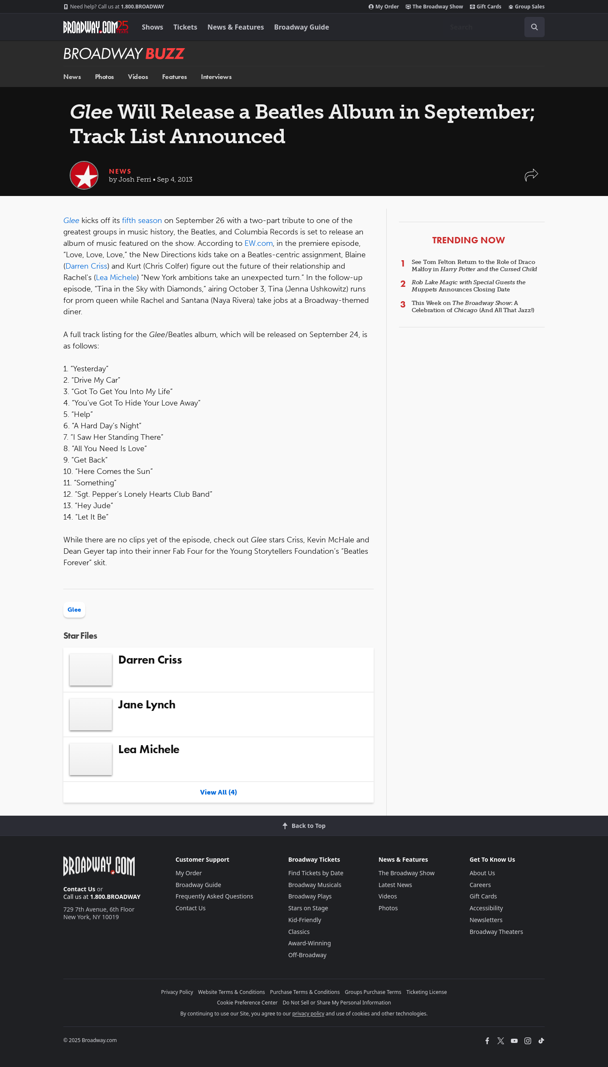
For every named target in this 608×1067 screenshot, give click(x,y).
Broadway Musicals (315, 885)
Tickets (186, 27)
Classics (299, 932)
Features (174, 77)
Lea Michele (116, 277)
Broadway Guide (301, 27)
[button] (531, 179)
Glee (74, 609)
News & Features (235, 27)
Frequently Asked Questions (214, 896)
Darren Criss (86, 266)
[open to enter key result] (534, 27)
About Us (482, 873)
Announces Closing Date (468, 286)
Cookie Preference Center (247, 1002)
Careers (480, 885)
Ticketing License (427, 992)
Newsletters (486, 920)
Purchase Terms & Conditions (305, 992)
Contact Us (79, 889)
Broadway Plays (310, 896)
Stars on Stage (308, 908)
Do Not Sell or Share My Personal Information (336, 1002)
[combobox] (494, 27)
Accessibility (486, 908)
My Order (384, 6)
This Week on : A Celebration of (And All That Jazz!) (473, 306)
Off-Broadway (307, 955)
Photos (104, 77)
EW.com (258, 243)
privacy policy (308, 1013)
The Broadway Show (434, 6)
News (72, 77)
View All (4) (218, 792)
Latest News (395, 885)
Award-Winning (309, 943)
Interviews (216, 77)
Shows (152, 27)
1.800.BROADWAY (113, 6)
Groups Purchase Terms (373, 992)
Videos (138, 77)
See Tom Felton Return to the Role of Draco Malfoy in (474, 266)
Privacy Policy (177, 992)
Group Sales (526, 6)
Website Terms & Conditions (231, 992)
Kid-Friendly (304, 920)
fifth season (142, 220)
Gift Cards (486, 6)
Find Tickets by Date (316, 873)
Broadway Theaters (496, 932)
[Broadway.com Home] (95, 27)
